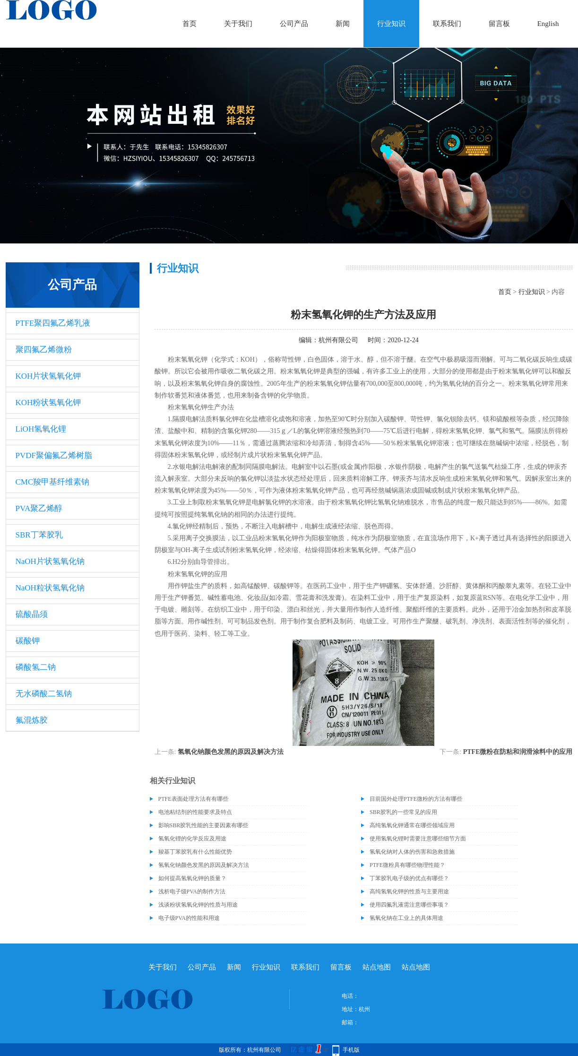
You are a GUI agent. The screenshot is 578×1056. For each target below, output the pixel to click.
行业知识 (391, 23)
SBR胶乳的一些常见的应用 (403, 812)
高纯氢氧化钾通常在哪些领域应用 (412, 825)
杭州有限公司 (338, 340)
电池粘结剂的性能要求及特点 (195, 812)
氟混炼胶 (32, 720)
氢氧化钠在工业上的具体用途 (406, 918)
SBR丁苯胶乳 (39, 534)
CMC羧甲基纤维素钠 (53, 481)
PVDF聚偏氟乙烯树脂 (54, 455)
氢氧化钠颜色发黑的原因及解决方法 (231, 751)
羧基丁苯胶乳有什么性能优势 (195, 851)
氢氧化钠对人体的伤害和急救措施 (412, 851)
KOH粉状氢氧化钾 (48, 402)
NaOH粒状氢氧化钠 (50, 587)
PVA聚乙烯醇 (39, 508)
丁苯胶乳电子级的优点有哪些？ (409, 878)
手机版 (351, 1050)
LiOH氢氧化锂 (41, 428)
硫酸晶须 (32, 614)
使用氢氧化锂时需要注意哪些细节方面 (418, 838)
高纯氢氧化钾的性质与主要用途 (409, 891)
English (548, 23)
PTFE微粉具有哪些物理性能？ (407, 865)
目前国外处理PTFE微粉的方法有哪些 (416, 799)
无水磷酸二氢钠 (44, 693)
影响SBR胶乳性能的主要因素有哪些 (203, 825)
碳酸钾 (28, 640)
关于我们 (238, 23)
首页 (189, 23)
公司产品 (294, 23)
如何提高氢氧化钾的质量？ (192, 878)
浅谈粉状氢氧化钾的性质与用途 (198, 904)
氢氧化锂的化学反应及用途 (192, 838)
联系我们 (447, 23)
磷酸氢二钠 (36, 667)
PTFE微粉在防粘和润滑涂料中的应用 (518, 751)
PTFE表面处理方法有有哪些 (193, 799)
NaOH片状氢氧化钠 (50, 561)
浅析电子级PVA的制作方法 (191, 891)
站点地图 (376, 967)
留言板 (499, 23)
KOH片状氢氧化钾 (48, 376)
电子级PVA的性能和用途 (189, 918)
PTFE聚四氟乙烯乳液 (53, 323)
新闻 (343, 23)
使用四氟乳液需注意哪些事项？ (409, 904)
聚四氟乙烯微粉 (44, 349)
